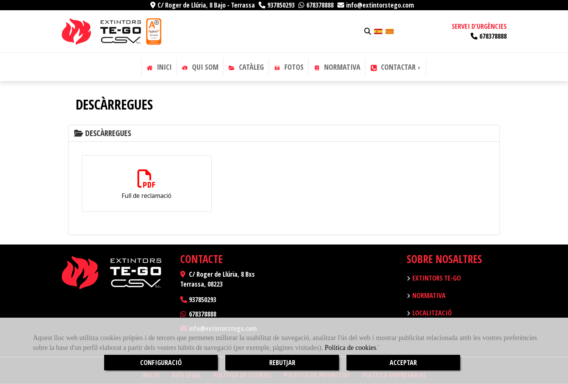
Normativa (429, 295)
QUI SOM (199, 67)
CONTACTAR (395, 67)
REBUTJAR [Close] (282, 362)
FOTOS (289, 67)
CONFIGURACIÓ (161, 362)
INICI (159, 67)
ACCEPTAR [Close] (403, 362)
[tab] (284, 133)
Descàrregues (102, 133)
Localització (432, 312)
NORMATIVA (337, 67)
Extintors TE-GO (436, 277)
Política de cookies (350, 347)
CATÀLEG (246, 67)
